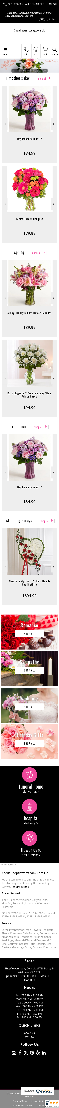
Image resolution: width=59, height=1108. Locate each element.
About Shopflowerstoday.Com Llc (25, 873)
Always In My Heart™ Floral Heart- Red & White (29, 582)
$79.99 (29, 233)
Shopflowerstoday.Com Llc (29, 30)
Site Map (42, 1105)
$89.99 (29, 327)
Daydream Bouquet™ (29, 139)
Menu (5, 54)
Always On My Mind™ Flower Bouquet (29, 313)
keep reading (20, 886)
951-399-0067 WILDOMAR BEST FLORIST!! (32, 4)
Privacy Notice (38, 1101)
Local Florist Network (23, 1105)
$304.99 (29, 595)
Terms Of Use (20, 1101)
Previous (5, 124)
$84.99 (29, 153)
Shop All (42, 78)
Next (54, 124)
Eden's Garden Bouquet (29, 219)
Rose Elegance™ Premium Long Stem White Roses (29, 394)
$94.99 (29, 407)
